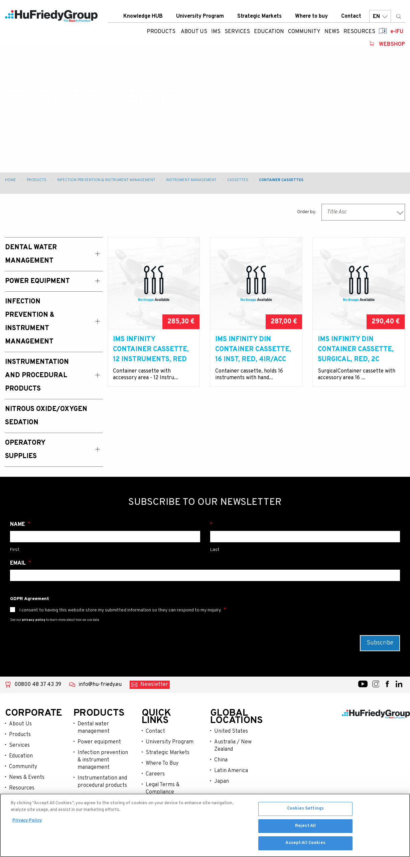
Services (19, 745)
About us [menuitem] (194, 31)
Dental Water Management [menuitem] (31, 254)
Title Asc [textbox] (337, 212)
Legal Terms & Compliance (162, 788)
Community (23, 766)
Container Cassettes (281, 180)
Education (21, 756)
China (221, 760)
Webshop (392, 44)
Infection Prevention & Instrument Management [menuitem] (29, 321)
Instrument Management (191, 180)
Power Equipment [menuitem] (37, 281)
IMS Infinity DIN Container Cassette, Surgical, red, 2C (356, 349)
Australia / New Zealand (233, 746)
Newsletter (154, 684)
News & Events (26, 777)
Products (161, 31)
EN (380, 16)
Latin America (231, 770)
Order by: (306, 212)
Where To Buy (162, 763)
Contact (351, 16)
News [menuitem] (331, 31)
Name (18, 525)
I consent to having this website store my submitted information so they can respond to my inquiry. (120, 610)
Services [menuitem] (237, 31)
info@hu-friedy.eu (100, 684)
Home (10, 180)
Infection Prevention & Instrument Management (106, 180)
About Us (20, 724)
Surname (305, 525)
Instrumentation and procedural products (102, 782)
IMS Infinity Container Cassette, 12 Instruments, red (151, 349)
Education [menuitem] (269, 31)
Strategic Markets (259, 16)
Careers (155, 774)
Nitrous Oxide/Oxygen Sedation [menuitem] (46, 416)
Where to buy (311, 16)
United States (231, 731)
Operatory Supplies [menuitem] (25, 450)
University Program (200, 16)
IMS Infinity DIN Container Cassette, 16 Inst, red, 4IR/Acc (253, 349)
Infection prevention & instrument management (103, 760)
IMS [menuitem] (216, 31)
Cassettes (237, 180)
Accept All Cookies (305, 845)
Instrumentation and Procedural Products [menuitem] (37, 375)
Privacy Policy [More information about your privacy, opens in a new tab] (27, 822)
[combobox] (363, 212)
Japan (221, 781)
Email (18, 563)
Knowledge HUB (143, 16)
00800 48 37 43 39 (37, 684)
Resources (21, 788)
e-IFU (396, 31)
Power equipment (99, 742)
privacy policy (33, 620)
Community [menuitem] (304, 31)
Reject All (305, 827)
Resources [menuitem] (359, 31)
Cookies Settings (305, 810)
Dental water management (94, 728)
